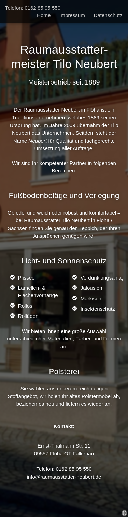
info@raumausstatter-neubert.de (64, 477)
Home (44, 15)
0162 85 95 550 (42, 8)
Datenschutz (108, 15)
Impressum (72, 15)
